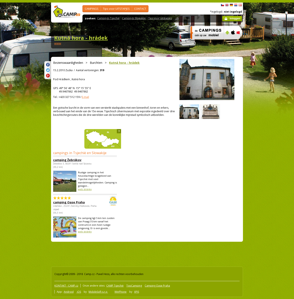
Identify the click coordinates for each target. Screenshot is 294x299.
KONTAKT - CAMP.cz (66, 285)
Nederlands (235, 5)
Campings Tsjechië (108, 18)
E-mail (85, 97)
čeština (222, 5)
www (57, 43)
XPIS (136, 292)
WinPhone (121, 292)
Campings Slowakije (134, 18)
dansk (240, 5)
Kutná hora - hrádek (81, 37)
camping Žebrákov (67, 160)
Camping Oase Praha (157, 285)
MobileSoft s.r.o (98, 292)
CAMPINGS (91, 9)
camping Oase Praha (73, 202)
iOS (78, 292)
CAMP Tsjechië (115, 285)
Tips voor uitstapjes (160, 18)
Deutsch (231, 5)
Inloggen (235, 18)
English (227, 5)
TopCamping (134, 285)
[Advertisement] (260, 129)
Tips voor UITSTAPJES (116, 9)
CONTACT (140, 9)
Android (69, 292)
